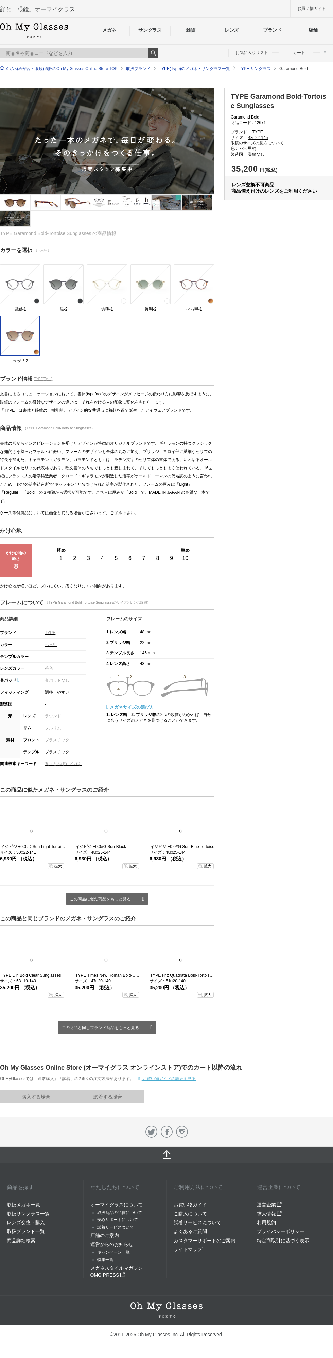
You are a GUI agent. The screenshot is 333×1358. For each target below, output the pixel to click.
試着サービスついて (115, 1227)
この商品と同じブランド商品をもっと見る (100, 1027)
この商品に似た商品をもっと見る (100, 899)
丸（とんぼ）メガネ (63, 763)
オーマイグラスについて (116, 1204)
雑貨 (190, 30)
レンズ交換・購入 (26, 1222)
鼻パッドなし (57, 680)
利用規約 (266, 1222)
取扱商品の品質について (119, 1212)
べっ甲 (51, 644)
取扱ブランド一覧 (26, 1231)
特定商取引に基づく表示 (283, 1240)
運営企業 (269, 1204)
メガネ (109, 30)
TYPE (50, 632)
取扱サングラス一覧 (28, 1213)
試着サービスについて (197, 1222)
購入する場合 (36, 1097)
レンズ (232, 30)
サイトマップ (188, 1249)
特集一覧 (105, 1259)
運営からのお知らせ (111, 1244)
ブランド (272, 30)
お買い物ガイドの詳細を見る (169, 1078)
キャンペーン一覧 (113, 1252)
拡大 (58, 866)
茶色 (49, 668)
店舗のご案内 (104, 1235)
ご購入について (190, 1213)
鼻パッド (9, 680)
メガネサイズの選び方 (132, 707)
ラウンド (53, 716)
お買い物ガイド (311, 8)
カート (309, 52)
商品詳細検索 (21, 1240)
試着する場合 (107, 1097)
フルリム (53, 728)
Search (153, 53)
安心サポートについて (117, 1219)
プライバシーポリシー (280, 1231)
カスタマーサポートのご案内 (204, 1240)
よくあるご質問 (190, 1231)
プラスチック (57, 740)
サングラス (149, 30)
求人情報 (269, 1213)
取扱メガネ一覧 (23, 1204)
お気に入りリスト (257, 52)
